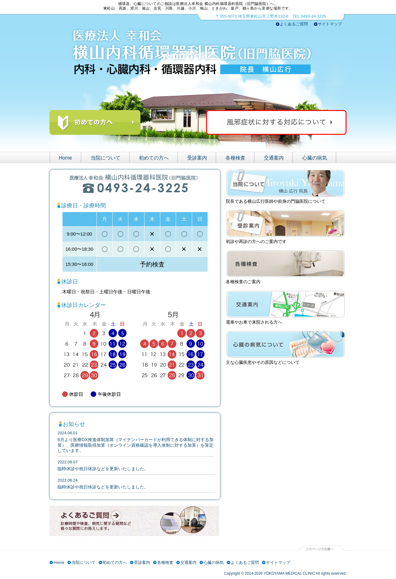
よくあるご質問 (294, 24)
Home (65, 157)
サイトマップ (330, 24)
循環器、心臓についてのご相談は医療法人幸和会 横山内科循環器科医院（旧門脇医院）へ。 (198, 4)
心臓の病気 (314, 157)
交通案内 (274, 157)
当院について (105, 157)
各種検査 (235, 157)
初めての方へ (154, 157)
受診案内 (197, 157)
